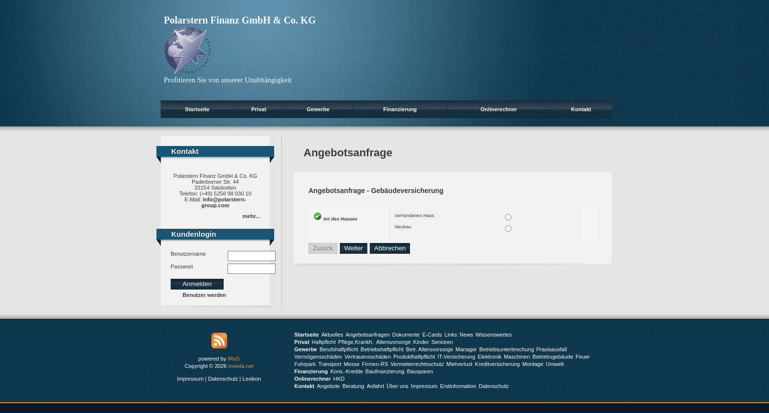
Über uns (397, 386)
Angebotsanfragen (368, 335)
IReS (233, 359)
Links (450, 335)
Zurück (323, 248)
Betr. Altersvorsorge (429, 349)
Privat (258, 109)
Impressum (190, 379)
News (466, 335)
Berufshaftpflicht (338, 349)
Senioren (442, 342)
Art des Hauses (340, 218)
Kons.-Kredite (346, 371)
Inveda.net (240, 366)
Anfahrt (375, 386)
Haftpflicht (324, 342)
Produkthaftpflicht (414, 357)
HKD (339, 379)
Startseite (197, 109)
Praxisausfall (552, 349)
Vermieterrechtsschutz (417, 364)
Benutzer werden (204, 295)
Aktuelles (332, 335)
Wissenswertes (494, 335)
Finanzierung (399, 109)
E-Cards (432, 335)
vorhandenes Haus (415, 215)
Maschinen (517, 357)
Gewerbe (318, 109)
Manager (466, 349)
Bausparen (420, 371)
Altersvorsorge (393, 342)
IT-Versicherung (456, 357)
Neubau (403, 226)
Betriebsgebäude (553, 357)
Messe (351, 364)
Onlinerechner (499, 109)
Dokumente (406, 335)
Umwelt (555, 364)
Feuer (583, 357)
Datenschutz (223, 379)
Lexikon (251, 379)
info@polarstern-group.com (224, 202)
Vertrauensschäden (367, 357)
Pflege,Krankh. (356, 342)
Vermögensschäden (318, 357)
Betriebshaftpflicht (381, 349)
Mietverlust (459, 364)
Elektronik (489, 357)
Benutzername (188, 254)
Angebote (328, 386)
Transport (329, 364)
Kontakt (581, 109)
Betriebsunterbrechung (506, 349)
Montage (532, 364)
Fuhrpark (305, 364)
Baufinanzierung (385, 371)
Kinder (421, 342)
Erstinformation (458, 386)
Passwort (182, 266)
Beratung (353, 386)
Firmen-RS (375, 364)
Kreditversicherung (497, 364)
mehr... (251, 216)
